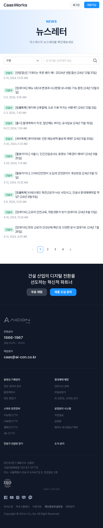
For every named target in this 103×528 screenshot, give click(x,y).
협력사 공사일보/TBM (66, 427)
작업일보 (59, 415)
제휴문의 (70, 506)
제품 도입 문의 (63, 292)
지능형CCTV (11, 415)
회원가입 (91, 4)
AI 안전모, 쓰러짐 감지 (66, 398)
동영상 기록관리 (12, 379)
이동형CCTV (11, 421)
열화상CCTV (11, 427)
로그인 (76, 4)
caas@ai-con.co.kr (20, 357)
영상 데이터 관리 (12, 386)
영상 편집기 (10, 398)
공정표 (58, 421)
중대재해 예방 (62, 379)
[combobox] (23, 60)
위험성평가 (60, 392)
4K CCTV (9, 433)
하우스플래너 (22, 506)
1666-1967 (13, 337)
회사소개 (8, 506)
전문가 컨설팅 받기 (13, 443)
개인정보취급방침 (54, 506)
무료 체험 (36, 292)
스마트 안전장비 (12, 408)
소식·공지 (59, 443)
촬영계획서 (9, 392)
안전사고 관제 (62, 386)
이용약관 (37, 506)
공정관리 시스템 (63, 408)
